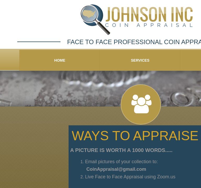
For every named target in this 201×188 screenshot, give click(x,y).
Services (140, 60)
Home (59, 60)
